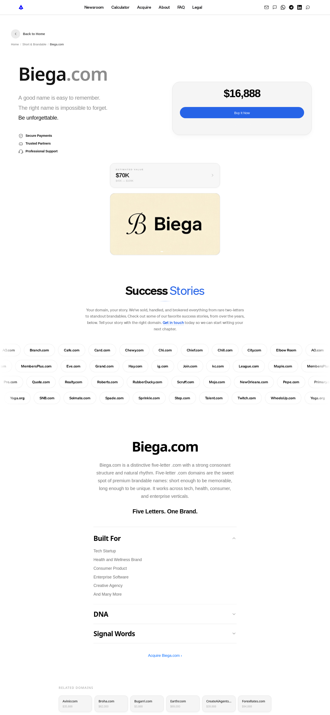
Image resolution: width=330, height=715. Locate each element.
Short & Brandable (34, 44)
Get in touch (173, 322)
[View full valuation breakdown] (165, 175)
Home (15, 44)
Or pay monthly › (242, 125)
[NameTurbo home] (21, 7)
